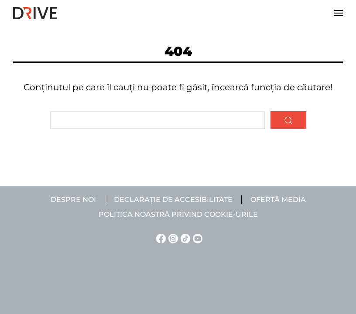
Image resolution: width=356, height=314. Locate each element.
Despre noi (73, 199)
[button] (338, 13)
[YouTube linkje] (196, 238)
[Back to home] (35, 13)
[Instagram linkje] (172, 238)
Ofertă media (278, 199)
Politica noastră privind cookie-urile (178, 214)
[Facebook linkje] (160, 238)
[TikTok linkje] (184, 238)
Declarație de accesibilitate (173, 199)
